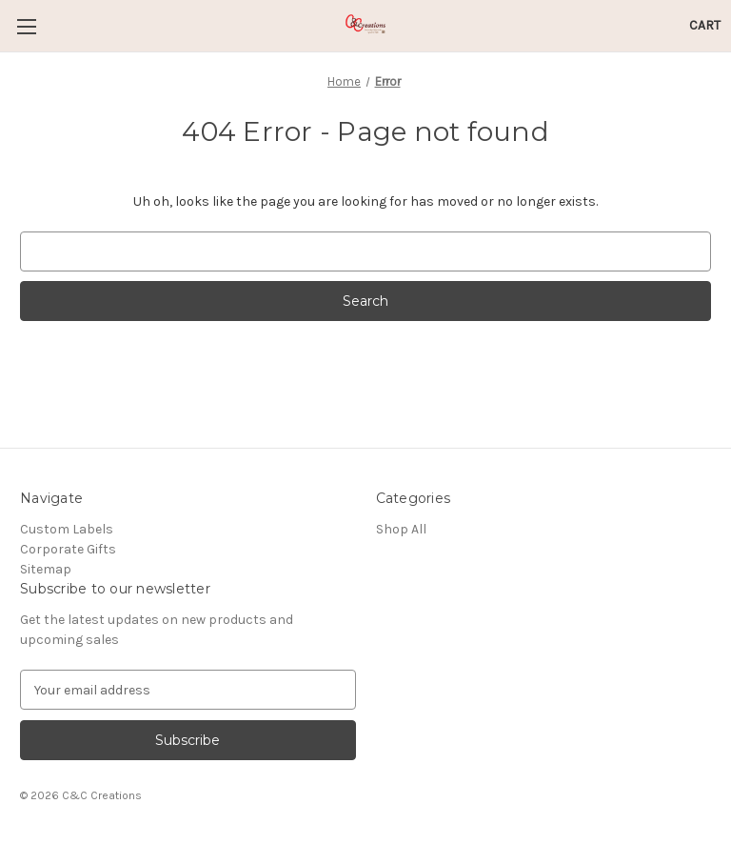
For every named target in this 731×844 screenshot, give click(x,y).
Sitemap (45, 569)
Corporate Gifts (68, 549)
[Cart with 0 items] (705, 25)
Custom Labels (66, 529)
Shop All (401, 529)
